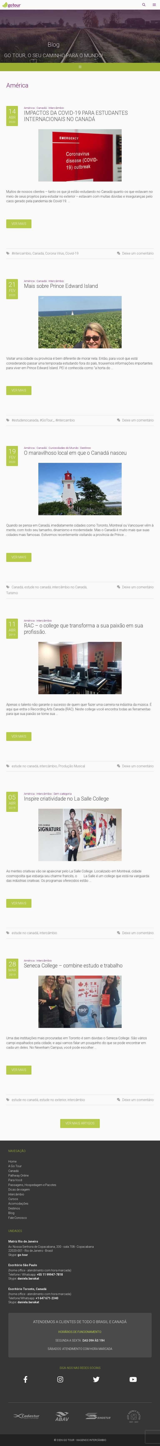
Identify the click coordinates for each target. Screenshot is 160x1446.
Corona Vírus (54, 253)
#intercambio (21, 253)
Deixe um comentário (138, 253)
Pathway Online (18, 1175)
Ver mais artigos (80, 1123)
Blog (11, 1213)
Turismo (12, 593)
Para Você (15, 1180)
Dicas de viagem (19, 1189)
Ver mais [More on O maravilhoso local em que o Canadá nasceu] (18, 557)
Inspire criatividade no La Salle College (66, 799)
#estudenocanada (25, 420)
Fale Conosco (17, 1217)
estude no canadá (37, 587)
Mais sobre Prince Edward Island (61, 286)
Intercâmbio (56, 107)
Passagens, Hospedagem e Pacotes (32, 1185)
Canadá (41, 107)
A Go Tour (15, 1166)
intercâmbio (48, 766)
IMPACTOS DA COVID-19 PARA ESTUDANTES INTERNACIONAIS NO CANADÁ (76, 116)
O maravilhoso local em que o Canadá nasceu (75, 453)
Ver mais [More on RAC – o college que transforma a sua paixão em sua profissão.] (18, 736)
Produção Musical (72, 766)
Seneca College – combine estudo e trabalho (73, 966)
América (29, 107)
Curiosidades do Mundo (63, 447)
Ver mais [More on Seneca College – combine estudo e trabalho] (18, 1070)
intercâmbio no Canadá (69, 587)
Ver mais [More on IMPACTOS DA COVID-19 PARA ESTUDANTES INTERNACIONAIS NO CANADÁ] (18, 224)
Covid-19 (72, 253)
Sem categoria (63, 793)
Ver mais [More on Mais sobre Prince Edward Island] (18, 390)
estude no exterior (53, 1100)
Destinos (85, 447)
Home (12, 1161)
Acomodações (18, 1203)
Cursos (13, 1199)
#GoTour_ (47, 420)
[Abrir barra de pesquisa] (144, 5)
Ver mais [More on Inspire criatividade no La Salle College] (18, 903)
